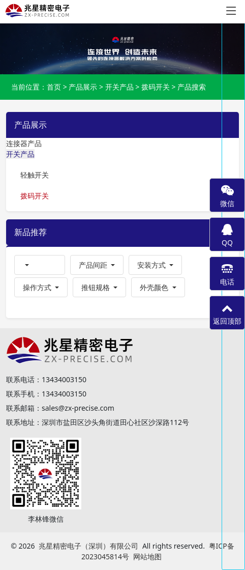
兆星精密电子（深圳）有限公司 (88, 546)
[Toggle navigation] (231, 11)
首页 (54, 87)
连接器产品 (24, 143)
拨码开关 (155, 87)
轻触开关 (34, 175)
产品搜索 (191, 87)
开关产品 (119, 87)
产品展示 (83, 87)
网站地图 (147, 556)
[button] (39, 265)
